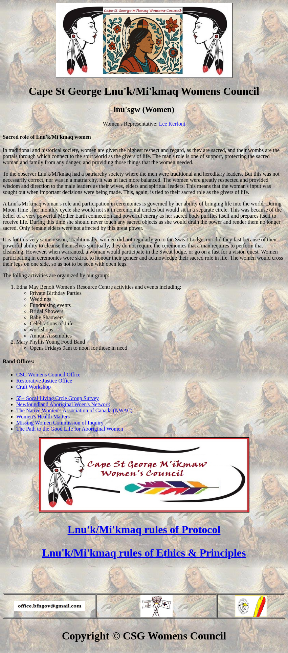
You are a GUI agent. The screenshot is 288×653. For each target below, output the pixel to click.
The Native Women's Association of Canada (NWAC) (74, 410)
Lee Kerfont (172, 124)
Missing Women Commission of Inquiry (60, 423)
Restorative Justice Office (44, 381)
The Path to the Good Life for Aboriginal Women (69, 429)
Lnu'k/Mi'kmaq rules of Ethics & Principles (144, 553)
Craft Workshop (33, 387)
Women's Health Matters (43, 416)
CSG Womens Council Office (48, 374)
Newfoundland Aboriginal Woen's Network (63, 404)
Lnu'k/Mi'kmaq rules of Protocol (144, 529)
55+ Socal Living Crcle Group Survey (57, 398)
